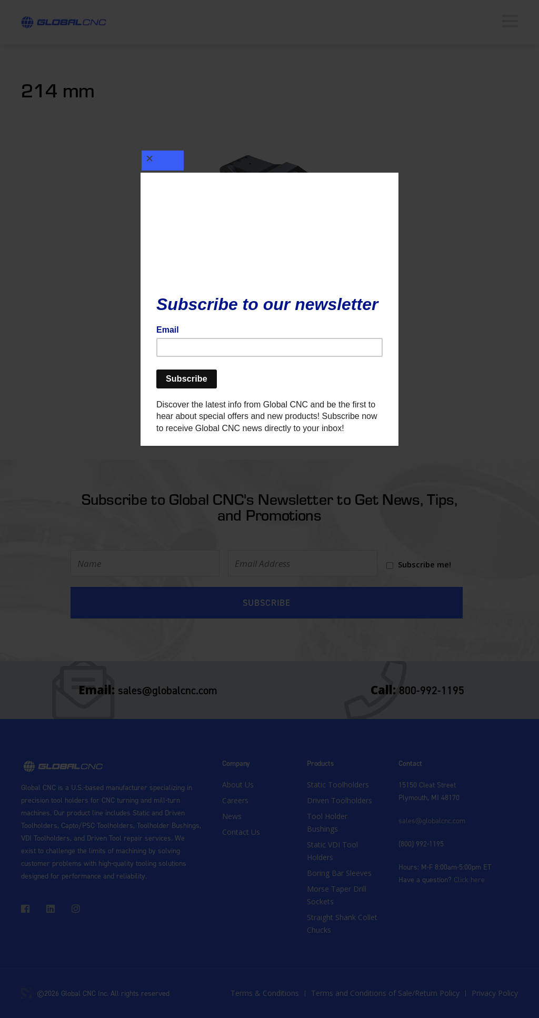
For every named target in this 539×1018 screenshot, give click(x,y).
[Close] (167, 157)
